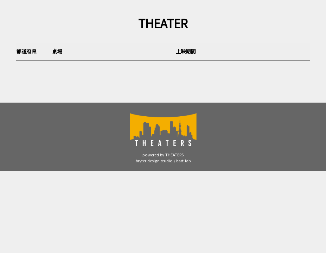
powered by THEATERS (163, 154)
